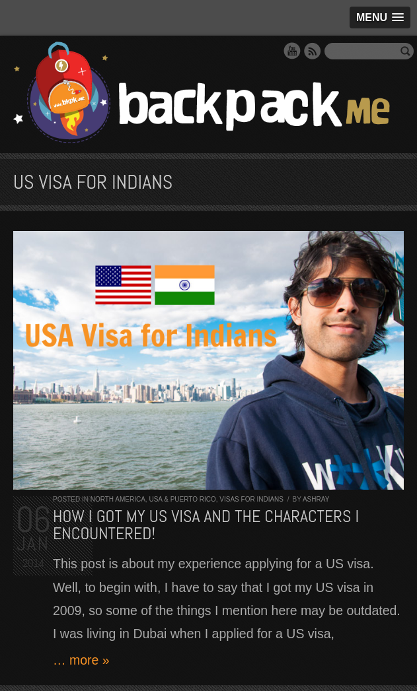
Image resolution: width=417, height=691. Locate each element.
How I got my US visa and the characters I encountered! (206, 525)
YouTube (292, 50)
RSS (312, 50)
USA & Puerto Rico (182, 499)
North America (118, 499)
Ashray (316, 499)
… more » (81, 660)
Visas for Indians (251, 499)
